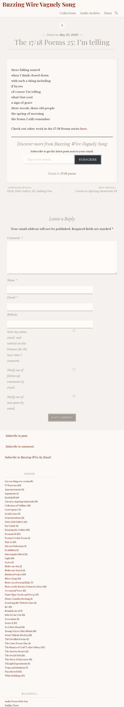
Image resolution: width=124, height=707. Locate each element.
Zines (108, 13)
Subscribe (88, 159)
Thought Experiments (16, 640)
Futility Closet (12, 682)
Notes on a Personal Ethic (17, 559)
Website (12, 299)
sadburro (9, 686)
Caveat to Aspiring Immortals (19, 478)
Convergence (11, 486)
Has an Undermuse (14, 523)
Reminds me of (12, 587)
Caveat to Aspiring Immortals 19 (89, 189)
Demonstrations (13, 494)
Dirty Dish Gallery (14, 498)
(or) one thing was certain (17, 458)
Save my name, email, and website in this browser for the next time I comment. (17, 323)
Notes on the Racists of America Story (23, 563)
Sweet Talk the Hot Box (16, 612)
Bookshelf (10, 474)
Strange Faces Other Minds (18, 608)
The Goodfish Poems (15, 616)
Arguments (10, 470)
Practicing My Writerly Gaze (19, 579)
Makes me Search (14, 547)
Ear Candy (10, 502)
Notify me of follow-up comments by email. (15, 355)
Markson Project (13, 551)
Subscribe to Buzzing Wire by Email (28, 434)
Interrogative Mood (14, 531)
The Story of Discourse (16, 636)
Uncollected (11, 648)
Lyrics (8, 539)
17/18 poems (68, 173)
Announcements (13, 466)
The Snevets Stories (15, 628)
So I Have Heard (13, 604)
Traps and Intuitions (15, 644)
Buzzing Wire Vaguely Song (39, 4)
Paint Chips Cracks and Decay (20, 571)
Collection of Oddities (16, 482)
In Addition (10, 527)
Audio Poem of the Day (16, 678)
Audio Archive (90, 13)
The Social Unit (13, 632)
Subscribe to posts (16, 412)
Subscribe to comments (19, 423)
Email (12, 290)
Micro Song (11, 555)
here (83, 129)
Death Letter (11, 490)
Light (7, 535)
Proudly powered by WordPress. (22, 703)
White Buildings (13, 652)
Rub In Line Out (13, 591)
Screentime (10, 595)
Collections (68, 13)
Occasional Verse (13, 567)
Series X (9, 600)
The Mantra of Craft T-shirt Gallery (22, 624)
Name (12, 280)
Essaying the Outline (15, 506)
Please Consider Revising (17, 575)
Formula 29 (10, 510)
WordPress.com (76, 703)
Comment (15, 238)
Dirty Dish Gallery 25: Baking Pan (34, 189)
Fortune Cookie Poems (16, 515)
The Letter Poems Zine (16, 620)
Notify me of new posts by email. (15, 379)
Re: (6, 583)
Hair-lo (8, 519)
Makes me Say (12, 543)
